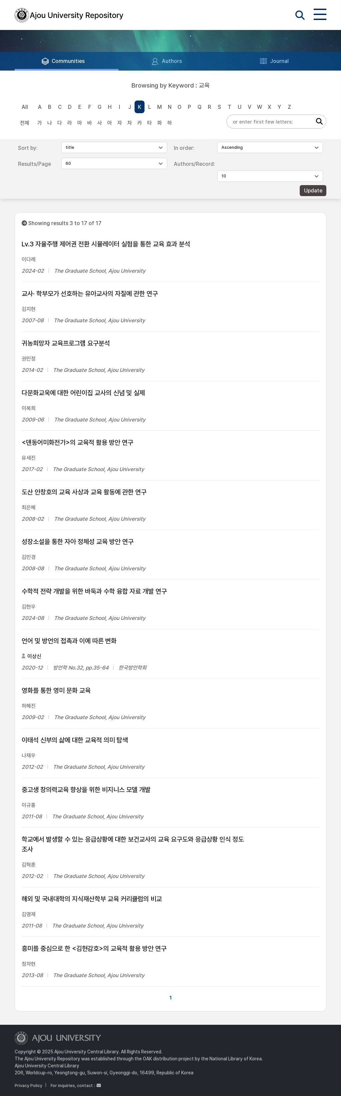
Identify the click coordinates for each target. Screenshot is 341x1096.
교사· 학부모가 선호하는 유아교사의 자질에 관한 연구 (90, 294)
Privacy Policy (28, 1085)
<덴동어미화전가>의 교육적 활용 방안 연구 (77, 442)
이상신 (34, 656)
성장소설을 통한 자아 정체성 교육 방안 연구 (78, 542)
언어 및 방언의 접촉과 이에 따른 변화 (69, 641)
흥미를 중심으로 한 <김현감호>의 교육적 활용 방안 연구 (94, 949)
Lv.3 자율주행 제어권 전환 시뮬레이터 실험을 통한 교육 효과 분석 (106, 244)
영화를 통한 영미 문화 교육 (56, 690)
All (25, 107)
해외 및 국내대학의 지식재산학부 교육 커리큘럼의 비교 (92, 899)
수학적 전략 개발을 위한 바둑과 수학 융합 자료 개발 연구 (94, 591)
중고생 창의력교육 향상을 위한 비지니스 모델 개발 (86, 790)
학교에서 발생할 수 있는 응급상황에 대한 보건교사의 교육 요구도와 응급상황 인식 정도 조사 (133, 844)
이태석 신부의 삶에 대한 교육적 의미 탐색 (75, 740)
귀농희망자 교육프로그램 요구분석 (66, 343)
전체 (24, 123)
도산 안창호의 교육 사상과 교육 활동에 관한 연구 (84, 492)
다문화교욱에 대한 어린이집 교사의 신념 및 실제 (83, 393)
